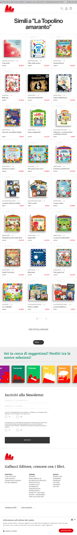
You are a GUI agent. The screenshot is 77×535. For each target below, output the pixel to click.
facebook (56, 480)
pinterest (56, 484)
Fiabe (52, 368)
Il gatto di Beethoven (60, 98)
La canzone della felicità (61, 238)
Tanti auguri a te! (58, 272)
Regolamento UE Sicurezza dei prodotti (37, 479)
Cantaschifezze (58, 63)
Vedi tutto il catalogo (38, 329)
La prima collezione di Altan (11, 203)
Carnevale (23, 368)
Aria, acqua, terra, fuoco (35, 169)
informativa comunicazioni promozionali (34, 489)
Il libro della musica (34, 63)
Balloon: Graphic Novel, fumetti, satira (68, 374)
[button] (10, 531)
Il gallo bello (32, 238)
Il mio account (10, 476)
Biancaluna (31, 272)
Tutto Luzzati (32, 203)
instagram (57, 478)
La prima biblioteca (59, 307)
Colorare (38, 368)
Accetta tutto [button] (66, 530)
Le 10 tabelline (7, 307)
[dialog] (38, 526)
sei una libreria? (11, 482)
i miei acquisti (10, 478)
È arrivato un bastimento (61, 169)
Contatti (32, 476)
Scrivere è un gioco (8, 169)
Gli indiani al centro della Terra (12, 238)
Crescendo (6, 63)
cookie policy (34, 484)
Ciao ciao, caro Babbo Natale (11, 132)
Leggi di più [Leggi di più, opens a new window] (49, 525)
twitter (56, 486)
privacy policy (34, 482)
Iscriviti (27, 440)
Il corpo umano (58, 203)
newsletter (57, 476)
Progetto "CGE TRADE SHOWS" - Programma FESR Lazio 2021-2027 (37, 495)
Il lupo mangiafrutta (34, 132)
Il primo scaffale (33, 307)
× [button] (74, 519)
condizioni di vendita (13, 480)
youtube (56, 482)
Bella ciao (5, 98)
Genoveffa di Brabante (35, 98)
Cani (6, 368)
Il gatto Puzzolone (8, 272)
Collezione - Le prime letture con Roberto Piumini (62, 133)
